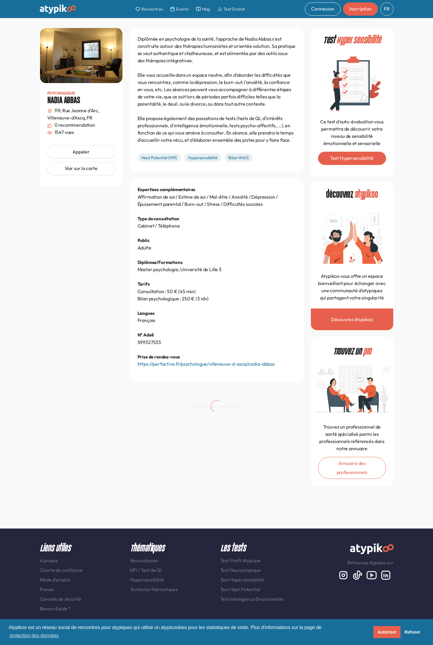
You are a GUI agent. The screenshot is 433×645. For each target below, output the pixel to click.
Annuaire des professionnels (352, 467)
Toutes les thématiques (154, 589)
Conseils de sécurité (61, 599)
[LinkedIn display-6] (385, 575)
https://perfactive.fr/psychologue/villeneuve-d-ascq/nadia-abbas (206, 364)
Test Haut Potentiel (240, 589)
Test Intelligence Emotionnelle (251, 599)
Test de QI (151, 570)
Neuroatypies (144, 560)
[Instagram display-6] (344, 575)
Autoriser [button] (387, 632)
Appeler (81, 152)
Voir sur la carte (81, 168)
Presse (47, 589)
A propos (49, 560)
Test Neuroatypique (240, 570)
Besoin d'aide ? (55, 609)
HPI (134, 570)
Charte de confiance (61, 570)
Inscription (360, 9)
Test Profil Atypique (240, 560)
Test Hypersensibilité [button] (352, 158)
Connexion (322, 9)
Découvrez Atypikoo (352, 319)
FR (387, 9)
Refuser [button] (412, 632)
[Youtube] (372, 575)
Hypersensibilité (147, 580)
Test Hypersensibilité (242, 580)
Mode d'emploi (55, 580)
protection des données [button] (34, 635)
